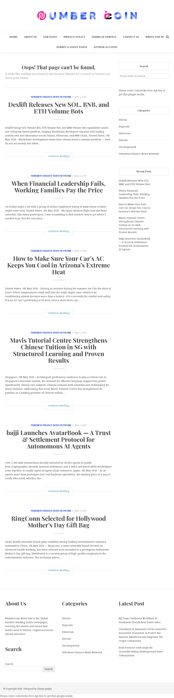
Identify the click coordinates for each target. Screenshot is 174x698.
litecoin (123, 140)
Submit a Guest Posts (71, 47)
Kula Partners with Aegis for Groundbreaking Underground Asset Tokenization (141, 651)
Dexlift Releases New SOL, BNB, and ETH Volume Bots (58, 107)
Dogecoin (124, 126)
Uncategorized (127, 147)
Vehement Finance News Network (51, 97)
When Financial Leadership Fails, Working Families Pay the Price (59, 186)
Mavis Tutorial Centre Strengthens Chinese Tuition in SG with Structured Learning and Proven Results (58, 350)
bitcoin (123, 119)
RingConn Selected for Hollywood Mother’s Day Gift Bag (58, 521)
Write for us (154, 37)
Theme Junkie (44, 688)
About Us (30, 37)
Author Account (106, 47)
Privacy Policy (74, 37)
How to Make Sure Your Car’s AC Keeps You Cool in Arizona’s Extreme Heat (58, 265)
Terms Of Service (104, 37)
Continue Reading (58, 156)
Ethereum (124, 133)
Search (9, 664)
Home (14, 37)
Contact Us (131, 37)
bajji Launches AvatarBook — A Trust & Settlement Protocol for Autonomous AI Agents (58, 439)
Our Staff (50, 37)
